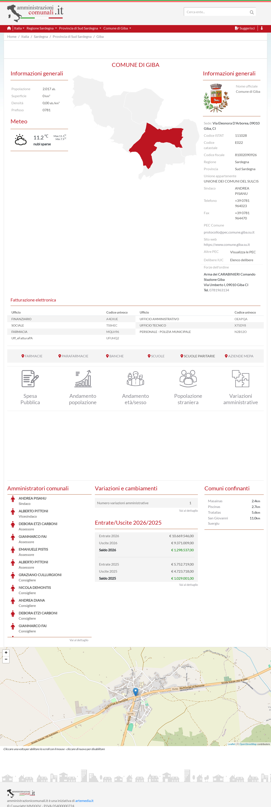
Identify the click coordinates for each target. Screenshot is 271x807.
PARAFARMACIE (75, 356)
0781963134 (219, 290)
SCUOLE (157, 356)
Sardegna (41, 36)
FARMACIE (33, 356)
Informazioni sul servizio (25, 778)
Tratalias (214, 512)
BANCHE (116, 356)
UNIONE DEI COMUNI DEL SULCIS (231, 181)
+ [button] (6, 620)
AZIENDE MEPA (240, 356)
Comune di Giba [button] (115, 28)
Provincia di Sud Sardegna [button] (79, 28)
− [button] (6, 626)
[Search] (217, 11)
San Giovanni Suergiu (218, 520)
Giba (100, 36)
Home (11, 36)
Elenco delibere (241, 260)
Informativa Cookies (93, 778)
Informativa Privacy (61, 778)
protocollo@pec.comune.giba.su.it (229, 232)
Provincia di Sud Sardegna (72, 36)
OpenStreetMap (248, 711)
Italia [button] (18, 28)
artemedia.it (84, 767)
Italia (25, 36)
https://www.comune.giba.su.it (227, 244)
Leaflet (231, 711)
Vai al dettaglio (79, 607)
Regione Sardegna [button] (40, 28)
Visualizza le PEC (243, 252)
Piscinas (214, 506)
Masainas (215, 501)
